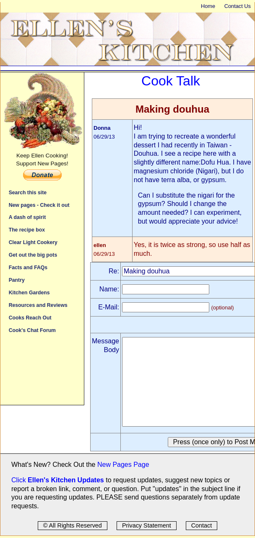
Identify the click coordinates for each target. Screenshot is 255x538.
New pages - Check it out (39, 205)
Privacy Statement (146, 525)
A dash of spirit (27, 217)
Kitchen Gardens (29, 292)
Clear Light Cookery (33, 242)
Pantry (17, 280)
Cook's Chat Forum (32, 330)
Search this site (28, 192)
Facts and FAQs (28, 267)
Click (19, 480)
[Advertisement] (42, 373)
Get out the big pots (33, 254)
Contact (201, 525)
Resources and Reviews (38, 305)
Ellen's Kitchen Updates (66, 480)
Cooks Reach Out (30, 317)
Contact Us (237, 6)
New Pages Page (123, 464)
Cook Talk (170, 80)
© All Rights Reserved (72, 525)
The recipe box (27, 229)
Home (208, 6)
